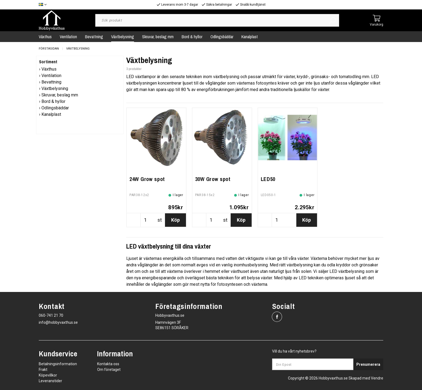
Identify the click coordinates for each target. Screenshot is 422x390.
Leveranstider (50, 381)
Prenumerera (368, 364)
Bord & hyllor (192, 37)
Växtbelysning (122, 37)
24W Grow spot (147, 179)
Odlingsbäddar (221, 37)
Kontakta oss (108, 364)
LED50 (268, 179)
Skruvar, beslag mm (158, 37)
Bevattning (94, 37)
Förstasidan (49, 48)
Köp (175, 220)
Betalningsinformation (58, 364)
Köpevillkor (48, 375)
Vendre (377, 378)
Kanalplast (249, 37)
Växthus (45, 37)
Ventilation (68, 37)
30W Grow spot (213, 179)
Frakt (43, 369)
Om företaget (109, 369)
